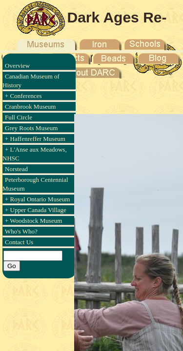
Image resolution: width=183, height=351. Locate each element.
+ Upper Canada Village (35, 210)
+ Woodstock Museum (33, 220)
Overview (17, 65)
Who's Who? (21, 231)
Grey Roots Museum (31, 128)
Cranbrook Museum (30, 106)
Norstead (16, 169)
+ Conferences (23, 95)
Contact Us (19, 242)
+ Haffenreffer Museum (35, 138)
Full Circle (18, 117)
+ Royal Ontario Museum (37, 199)
